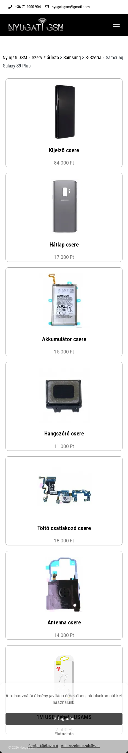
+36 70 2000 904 (28, 7)
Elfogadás (64, 718)
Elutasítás (64, 733)
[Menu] (116, 25)
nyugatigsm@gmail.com (71, 7)
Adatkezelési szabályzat (80, 746)
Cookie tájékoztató (43, 746)
